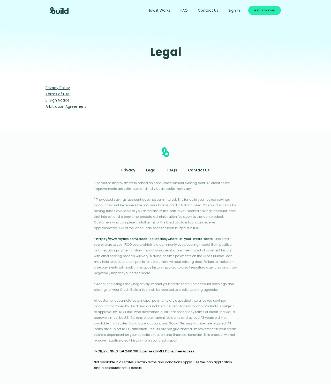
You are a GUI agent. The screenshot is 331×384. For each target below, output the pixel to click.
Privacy (128, 170)
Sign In (234, 11)
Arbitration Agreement (66, 107)
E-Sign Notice (58, 101)
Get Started (264, 10)
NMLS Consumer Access (175, 351)
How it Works (159, 11)
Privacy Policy (58, 88)
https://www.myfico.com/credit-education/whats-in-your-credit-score (154, 239)
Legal (151, 170)
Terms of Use (58, 94)
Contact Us (208, 11)
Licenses (147, 351)
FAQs (172, 170)
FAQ (184, 11)
